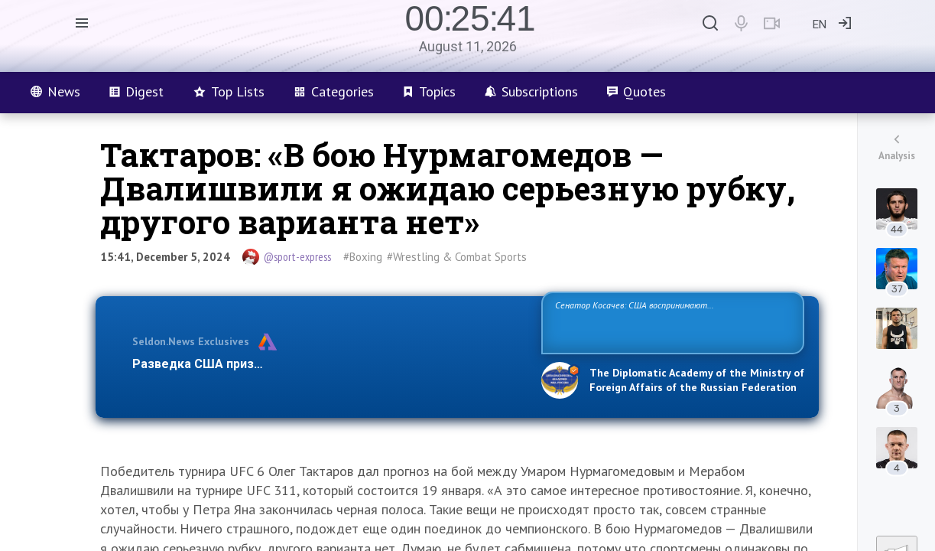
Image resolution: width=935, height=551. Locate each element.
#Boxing (362, 256)
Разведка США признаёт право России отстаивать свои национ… (328, 364)
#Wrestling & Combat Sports (457, 256)
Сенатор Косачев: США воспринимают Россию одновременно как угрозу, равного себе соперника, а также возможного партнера (670, 321)
